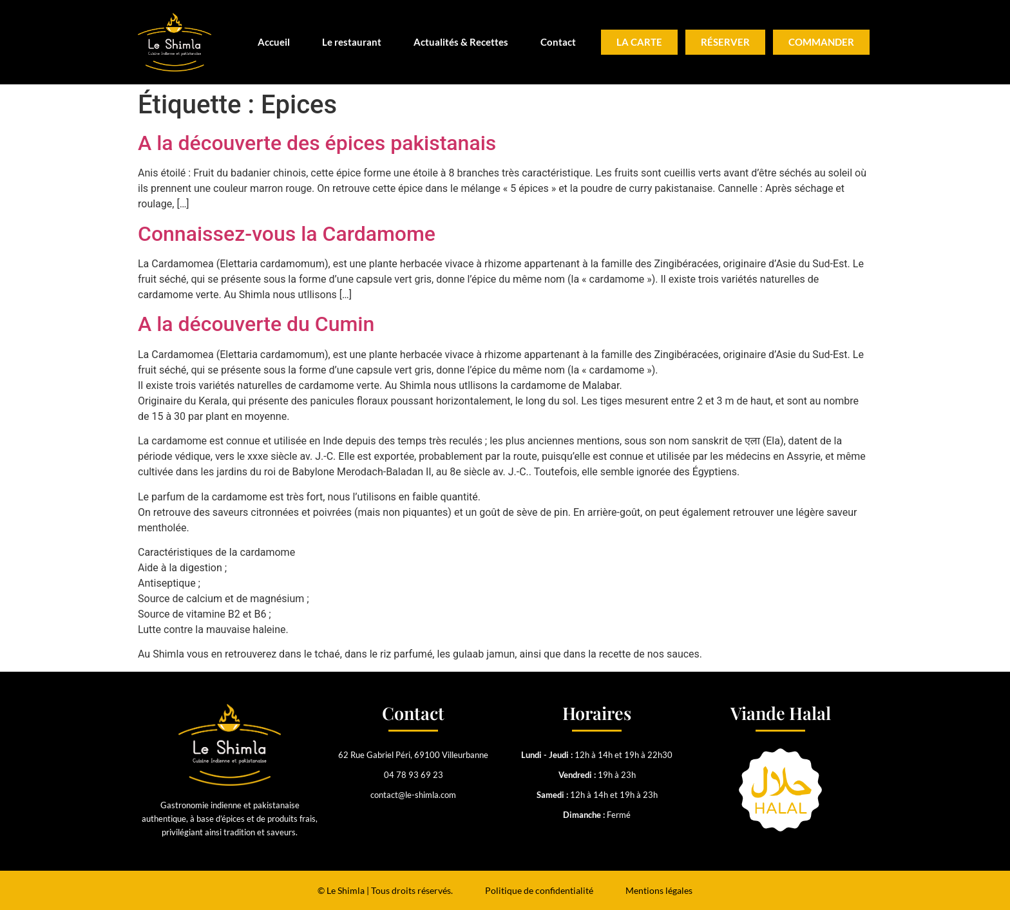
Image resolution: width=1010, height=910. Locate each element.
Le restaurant (351, 42)
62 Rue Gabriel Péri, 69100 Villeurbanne (413, 755)
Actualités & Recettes (461, 42)
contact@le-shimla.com (413, 795)
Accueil (274, 42)
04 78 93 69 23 (413, 775)
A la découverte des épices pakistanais (317, 143)
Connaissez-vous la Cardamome (286, 234)
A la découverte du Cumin (256, 324)
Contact (558, 42)
